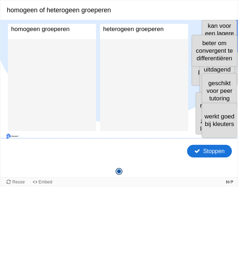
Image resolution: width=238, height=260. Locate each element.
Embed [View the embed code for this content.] (45, 182)
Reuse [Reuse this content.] (18, 182)
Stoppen (214, 151)
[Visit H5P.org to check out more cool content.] (229, 182)
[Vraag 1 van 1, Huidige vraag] (119, 171)
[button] (214, 50)
